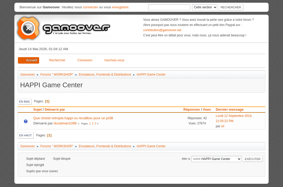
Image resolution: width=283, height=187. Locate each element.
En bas (24, 101)
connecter (90, 7)
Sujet (37, 109)
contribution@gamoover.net (162, 30)
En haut (25, 135)
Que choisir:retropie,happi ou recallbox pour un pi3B (73, 118)
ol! (222, 126)
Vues (207, 109)
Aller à (186, 158)
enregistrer (120, 7)
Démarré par (55, 109)
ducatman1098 (65, 123)
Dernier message (232, 109)
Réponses (191, 109)
